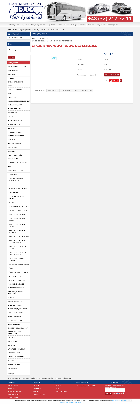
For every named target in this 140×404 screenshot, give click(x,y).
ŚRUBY (11, 268)
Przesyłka (66, 90)
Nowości (10, 371)
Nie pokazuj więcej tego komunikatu (70, 402)
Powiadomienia (53, 90)
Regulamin (12, 388)
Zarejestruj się (37, 388)
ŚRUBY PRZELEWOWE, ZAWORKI (19, 272)
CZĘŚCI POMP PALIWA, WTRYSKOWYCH (16, 179)
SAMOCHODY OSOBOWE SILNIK (19, 264)
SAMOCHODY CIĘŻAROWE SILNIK (19, 236)
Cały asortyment (13, 368)
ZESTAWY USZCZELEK (15, 276)
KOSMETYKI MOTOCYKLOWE (18, 188)
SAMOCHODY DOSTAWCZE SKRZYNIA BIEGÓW (17, 253)
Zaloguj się (36, 385)
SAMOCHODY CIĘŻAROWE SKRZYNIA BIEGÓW (17, 241)
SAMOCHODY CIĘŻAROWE (17, 215)
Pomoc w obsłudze (61, 391)
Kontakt (57, 388)
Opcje (76, 90)
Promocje (11, 374)
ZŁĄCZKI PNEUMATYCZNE (17, 280)
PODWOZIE (12, 202)
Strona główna (13, 385)
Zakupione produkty (39, 394)
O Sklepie (58, 385)
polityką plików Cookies (119, 400)
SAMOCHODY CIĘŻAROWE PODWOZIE (61, 41)
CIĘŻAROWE (13, 174)
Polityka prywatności (15, 391)
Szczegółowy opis (40, 90)
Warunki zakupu (14, 394)
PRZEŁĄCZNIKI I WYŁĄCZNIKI (18, 211)
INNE (10, 184)
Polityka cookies (14, 397)
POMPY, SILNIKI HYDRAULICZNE (18, 207)
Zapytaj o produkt (86, 90)
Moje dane (36, 391)
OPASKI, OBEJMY (14, 193)
